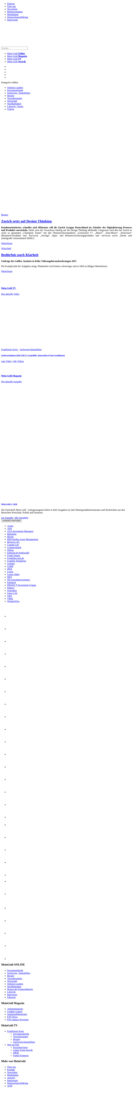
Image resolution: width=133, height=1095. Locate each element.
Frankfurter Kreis (9, 349)
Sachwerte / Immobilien (18, 93)
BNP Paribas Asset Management (22, 539)
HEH (9, 569)
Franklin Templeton (16, 561)
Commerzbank (14, 547)
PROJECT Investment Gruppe (21, 585)
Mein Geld (17, 56)
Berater (10, 95)
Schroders (12, 590)
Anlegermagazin (15, 1009)
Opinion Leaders (15, 87)
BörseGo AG (13, 542)
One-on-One (13, 1044)
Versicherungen (14, 98)
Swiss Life (12, 593)
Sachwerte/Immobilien (31, 349)
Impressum (12, 20)
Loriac (10, 571)
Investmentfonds (15, 90)
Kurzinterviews (20, 1047)
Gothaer (11, 563)
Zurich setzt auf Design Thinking (26, 221)
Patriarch (11, 582)
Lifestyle (11, 992)
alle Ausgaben (21, 517)
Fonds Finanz (13, 555)
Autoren (11, 1077)
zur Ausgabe (7, 517)
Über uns (11, 6)
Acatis (10, 526)
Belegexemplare (15, 11)
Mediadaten (13, 14)
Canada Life (13, 544)
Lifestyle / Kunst (15, 106)
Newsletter (12, 9)
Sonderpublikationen (17, 1014)
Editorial (11, 997)
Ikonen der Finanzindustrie (20, 989)
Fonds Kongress (21, 1055)
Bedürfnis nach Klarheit (19, 255)
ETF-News (12, 1017)
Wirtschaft (12, 101)
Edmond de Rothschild (18, 553)
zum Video (6, 361)
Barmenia (11, 534)
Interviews (12, 994)
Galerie (10, 109)
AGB (9, 1086)
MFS (9, 577)
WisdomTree (13, 601)
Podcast (11, 3)
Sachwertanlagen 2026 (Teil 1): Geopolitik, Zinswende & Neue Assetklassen (33, 355)
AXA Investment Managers (20, 531)
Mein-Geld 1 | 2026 (9, 504)
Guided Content (14, 1011)
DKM (16, 1052)
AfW (9, 528)
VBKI (10, 598)
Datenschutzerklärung (17, 17)
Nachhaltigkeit (14, 103)
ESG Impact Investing (17, 1019)
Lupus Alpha (13, 574)
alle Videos (18, 361)
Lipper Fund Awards (23, 1050)
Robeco (10, 588)
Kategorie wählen (9, 82)
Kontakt (11, 1069)
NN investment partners (18, 579)
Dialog (10, 550)
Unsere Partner (11, 521)
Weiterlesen (6, 243)
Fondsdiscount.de (15, 558)
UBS (9, 596)
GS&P (10, 566)
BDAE (10, 536)
